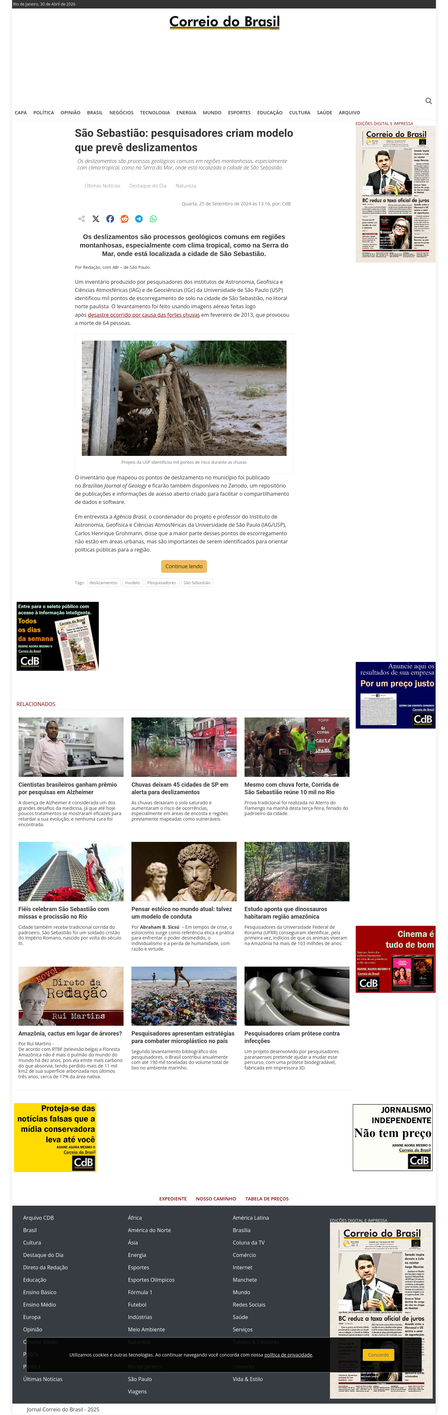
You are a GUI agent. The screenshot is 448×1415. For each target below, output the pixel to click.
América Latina (251, 1217)
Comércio (244, 1255)
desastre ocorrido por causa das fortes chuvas (144, 314)
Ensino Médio (39, 1304)
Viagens (137, 1391)
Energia (186, 112)
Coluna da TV (249, 1242)
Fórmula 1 (140, 1292)
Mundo (212, 112)
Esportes (239, 112)
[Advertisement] (224, 67)
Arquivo (349, 112)
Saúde (324, 112)
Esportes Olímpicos (151, 1279)
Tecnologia (155, 112)
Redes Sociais (249, 1304)
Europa (32, 1317)
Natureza (186, 185)
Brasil (95, 112)
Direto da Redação (45, 1267)
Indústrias (140, 1317)
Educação (270, 112)
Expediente (173, 1199)
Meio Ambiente (146, 1329)
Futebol (137, 1304)
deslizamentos (103, 583)
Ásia (133, 1242)
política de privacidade (288, 1355)
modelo (132, 583)
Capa (21, 112)
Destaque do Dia (148, 185)
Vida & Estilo (248, 1379)
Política (43, 112)
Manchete (245, 1279)
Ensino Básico (39, 1292)
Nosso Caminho (216, 1199)
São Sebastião (197, 583)
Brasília (241, 1230)
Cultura (299, 112)
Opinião (71, 112)
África (135, 1217)
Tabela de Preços (267, 1199)
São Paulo (140, 1379)
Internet (242, 1267)
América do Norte (149, 1230)
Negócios (122, 112)
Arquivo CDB (38, 1217)
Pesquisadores (161, 583)
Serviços (243, 1329)
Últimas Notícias (103, 185)
